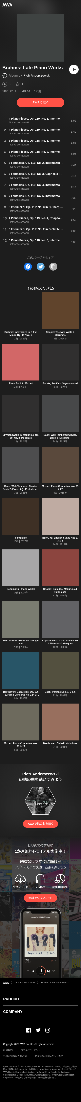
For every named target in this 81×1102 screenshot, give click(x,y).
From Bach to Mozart (21, 383)
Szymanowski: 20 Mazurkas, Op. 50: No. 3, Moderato (21, 436)
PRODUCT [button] (12, 999)
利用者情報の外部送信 (15, 1055)
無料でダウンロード (40, 898)
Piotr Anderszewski (37, 75)
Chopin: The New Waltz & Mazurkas (60, 333)
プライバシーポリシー (32, 1050)
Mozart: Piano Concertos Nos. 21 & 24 (21, 745)
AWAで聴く (40, 102)
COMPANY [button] (12, 1011)
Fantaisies (21, 537)
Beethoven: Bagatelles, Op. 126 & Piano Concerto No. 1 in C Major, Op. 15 (21, 695)
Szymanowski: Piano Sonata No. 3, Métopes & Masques (60, 642)
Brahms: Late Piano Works (55, 982)
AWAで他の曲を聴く (40, 823)
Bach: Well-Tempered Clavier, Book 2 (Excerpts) (60, 436)
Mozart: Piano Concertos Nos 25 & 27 (60, 488)
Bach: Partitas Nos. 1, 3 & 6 (60, 692)
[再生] (74, 69)
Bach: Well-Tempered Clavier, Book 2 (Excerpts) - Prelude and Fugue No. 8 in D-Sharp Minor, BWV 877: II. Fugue (21, 491)
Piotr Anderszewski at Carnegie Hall (21, 642)
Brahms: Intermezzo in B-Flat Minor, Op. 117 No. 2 (20, 333)
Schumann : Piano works (21, 589)
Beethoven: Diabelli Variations (60, 743)
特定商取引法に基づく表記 (49, 1055)
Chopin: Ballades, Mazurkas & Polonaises (60, 590)
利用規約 (8, 1050)
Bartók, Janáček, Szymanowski (60, 383)
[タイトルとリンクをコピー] (53, 267)
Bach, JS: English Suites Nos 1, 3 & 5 (60, 539)
